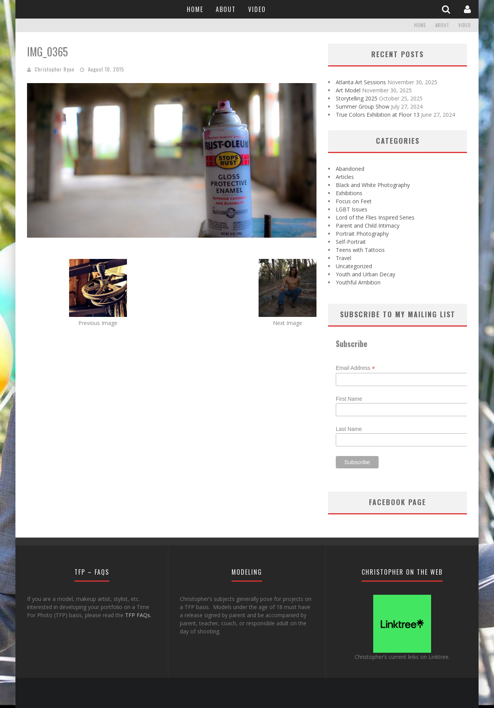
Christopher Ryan (54, 69)
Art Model (348, 90)
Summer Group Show (362, 106)
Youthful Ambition (358, 282)
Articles (345, 176)
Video (257, 9)
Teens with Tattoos (360, 250)
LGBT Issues (351, 209)
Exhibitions (349, 193)
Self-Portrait (351, 241)
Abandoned (350, 168)
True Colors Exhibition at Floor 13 (378, 114)
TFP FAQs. (138, 615)
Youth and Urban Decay (365, 274)
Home (195, 9)
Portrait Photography (362, 233)
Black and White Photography (373, 185)
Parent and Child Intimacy (367, 225)
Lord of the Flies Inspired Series (375, 217)
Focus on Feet (354, 201)
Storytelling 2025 (356, 98)
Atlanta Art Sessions (361, 82)
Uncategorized (354, 266)
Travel (343, 258)
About (226, 9)
